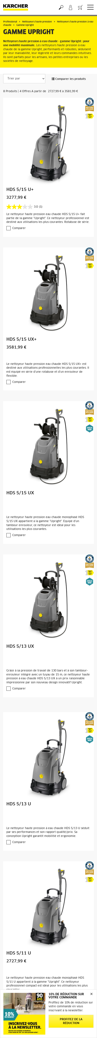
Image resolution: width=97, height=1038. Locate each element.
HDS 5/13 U (18, 804)
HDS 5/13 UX (20, 646)
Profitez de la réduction (71, 1021)
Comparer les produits (69, 79)
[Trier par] (24, 78)
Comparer (19, 228)
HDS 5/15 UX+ (21, 339)
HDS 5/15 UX (20, 493)
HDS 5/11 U (18, 953)
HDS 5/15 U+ (20, 190)
